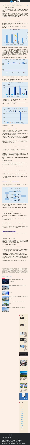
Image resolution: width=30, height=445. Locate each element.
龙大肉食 (22, 417)
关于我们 (3, 437)
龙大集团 (22, 415)
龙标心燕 (22, 411)
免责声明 (8, 437)
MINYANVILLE (13, 440)
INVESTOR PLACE (14, 439)
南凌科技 (7, 276)
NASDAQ (3, 439)
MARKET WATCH (19, 439)
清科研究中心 (17, 442)
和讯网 (10, 442)
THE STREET (7, 440)
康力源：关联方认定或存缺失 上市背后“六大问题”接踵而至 (25, 334)
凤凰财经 (17, 441)
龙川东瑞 (22, 413)
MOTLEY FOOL (17, 440)
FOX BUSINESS (4, 440)
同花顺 (12, 442)
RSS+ (10, 437)
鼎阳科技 (22, 423)
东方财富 (3, 442)
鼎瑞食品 (22, 425)
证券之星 (15, 442)
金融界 (5, 442)
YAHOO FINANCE (10, 439)
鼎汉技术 (22, 429)
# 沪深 (27, 5)
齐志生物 (22, 419)
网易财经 (12, 441)
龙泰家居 (22, 409)
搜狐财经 (20, 441)
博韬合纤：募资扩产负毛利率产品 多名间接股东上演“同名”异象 (23, 390)
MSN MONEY (6, 439)
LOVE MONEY (20, 440)
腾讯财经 (14, 441)
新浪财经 (9, 441)
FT (7, 441)
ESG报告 (6, 437)
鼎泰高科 (22, 427)
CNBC (10, 440)
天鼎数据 (11, 276)
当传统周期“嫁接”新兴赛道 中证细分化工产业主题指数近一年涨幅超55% (23, 368)
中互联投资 (3, 276)
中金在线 (8, 442)
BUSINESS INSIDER (4, 441)
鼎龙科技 (22, 421)
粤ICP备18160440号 (8, 443)
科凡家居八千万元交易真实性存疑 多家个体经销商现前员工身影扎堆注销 (25, 327)
